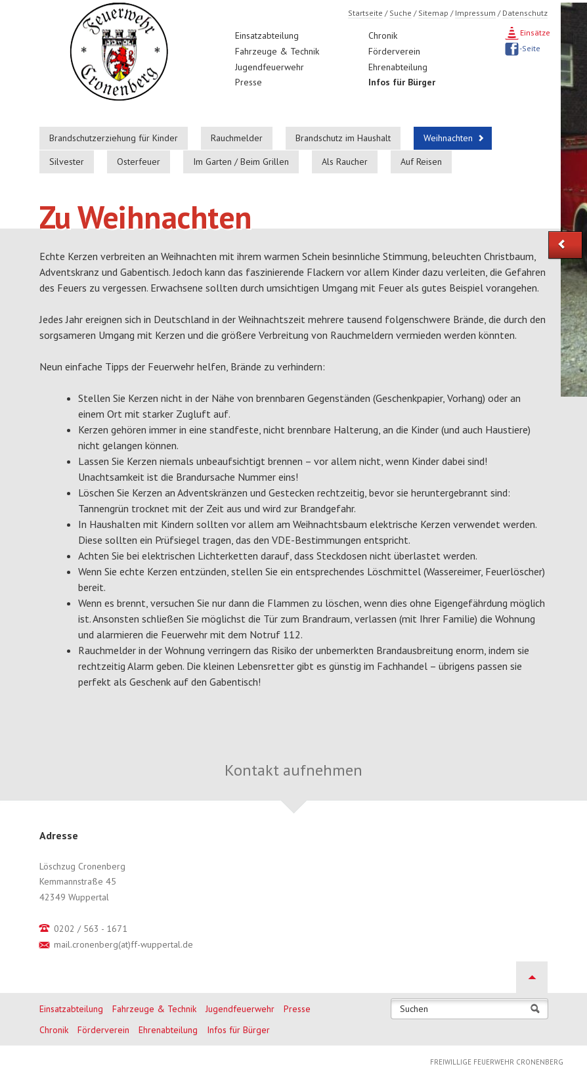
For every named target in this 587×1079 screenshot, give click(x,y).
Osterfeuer (138, 161)
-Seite (529, 48)
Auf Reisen (421, 161)
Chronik (382, 35)
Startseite (365, 13)
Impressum (475, 13)
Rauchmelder (237, 138)
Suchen (414, 1009)
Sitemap (433, 13)
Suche (400, 13)
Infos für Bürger (401, 82)
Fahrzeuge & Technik (277, 51)
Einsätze (534, 32)
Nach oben (532, 977)
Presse (248, 82)
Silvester (66, 161)
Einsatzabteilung (267, 35)
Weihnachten (448, 138)
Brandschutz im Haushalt (343, 138)
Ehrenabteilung (397, 67)
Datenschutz (525, 13)
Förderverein (394, 51)
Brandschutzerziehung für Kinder (113, 138)
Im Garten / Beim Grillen (241, 161)
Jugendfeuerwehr (269, 67)
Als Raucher (345, 161)
